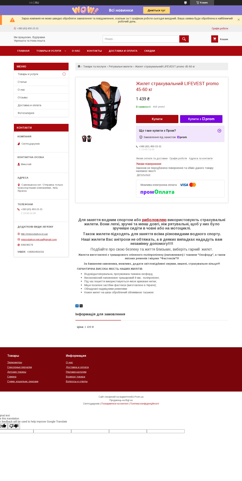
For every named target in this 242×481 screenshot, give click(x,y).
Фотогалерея (26, 113)
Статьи (22, 81)
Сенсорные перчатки (19, 367)
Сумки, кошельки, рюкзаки (22, 381)
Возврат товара (75, 376)
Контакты (94, 50)
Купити (157, 119)
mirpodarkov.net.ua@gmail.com (39, 239)
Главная (23, 50)
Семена (11, 376)
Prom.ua (138, 397)
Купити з (201, 119)
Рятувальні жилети (120, 66)
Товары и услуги (48, 50)
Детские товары (16, 371)
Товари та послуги (94, 66)
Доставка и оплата (123, 50)
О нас (76, 50)
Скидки (149, 50)
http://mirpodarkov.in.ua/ (34, 234)
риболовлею (154, 220)
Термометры (14, 362)
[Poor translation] (14, 426)
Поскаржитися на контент (114, 403)
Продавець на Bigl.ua (121, 400)
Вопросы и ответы (77, 381)
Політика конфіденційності (144, 403)
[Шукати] (184, 39)
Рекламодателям (76, 371)
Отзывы (23, 97)
